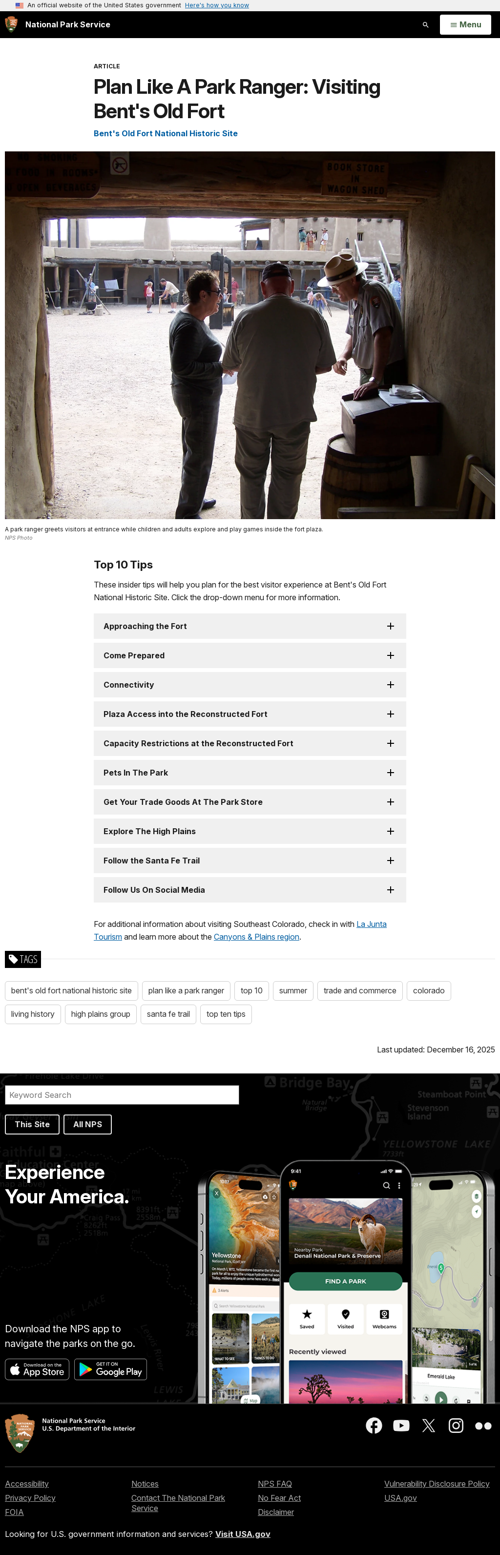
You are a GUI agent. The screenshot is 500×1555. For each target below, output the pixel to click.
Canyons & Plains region (256, 937)
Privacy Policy (30, 1498)
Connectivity (129, 685)
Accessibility (27, 1484)
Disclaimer (276, 1512)
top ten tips (226, 1014)
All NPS (87, 1124)
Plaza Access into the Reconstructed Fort (186, 714)
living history (33, 1014)
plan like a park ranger (186, 990)
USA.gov (400, 1498)
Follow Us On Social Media (154, 890)
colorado (429, 990)
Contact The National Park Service (178, 1503)
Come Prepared (134, 655)
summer (293, 990)
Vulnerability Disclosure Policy (437, 1484)
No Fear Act (279, 1498)
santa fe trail (168, 1014)
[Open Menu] (465, 25)
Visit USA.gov (243, 1534)
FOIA (14, 1512)
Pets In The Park (136, 773)
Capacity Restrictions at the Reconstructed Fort (198, 743)
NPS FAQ (275, 1484)
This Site (32, 1124)
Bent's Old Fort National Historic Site (166, 133)
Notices (145, 1484)
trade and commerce (360, 990)
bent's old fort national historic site (71, 990)
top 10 (252, 990)
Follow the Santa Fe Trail (152, 860)
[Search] (122, 1095)
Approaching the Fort (145, 626)
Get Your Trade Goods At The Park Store (183, 802)
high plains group (100, 1014)
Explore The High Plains (150, 831)
